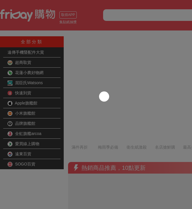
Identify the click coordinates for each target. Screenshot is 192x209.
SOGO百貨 (21, 164)
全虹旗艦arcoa (24, 133)
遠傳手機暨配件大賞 (26, 52)
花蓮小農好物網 (25, 72)
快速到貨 (19, 93)
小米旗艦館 (21, 113)
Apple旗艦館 (22, 103)
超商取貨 (19, 62)
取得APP (13, 15)
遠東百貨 (19, 154)
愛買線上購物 (23, 144)
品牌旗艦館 (21, 123)
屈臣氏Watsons (25, 83)
